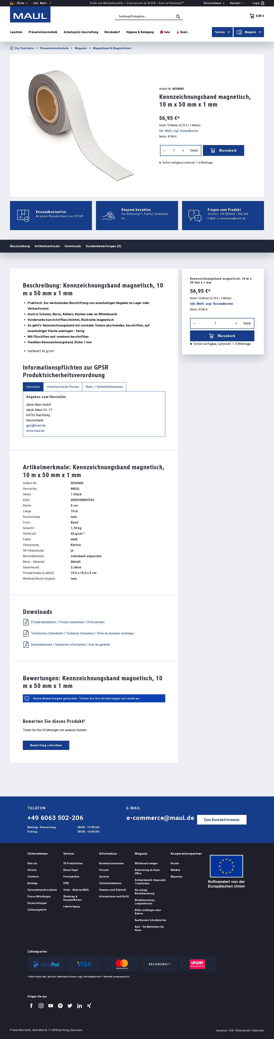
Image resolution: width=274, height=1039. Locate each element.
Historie (31, 869)
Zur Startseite (22, 48)
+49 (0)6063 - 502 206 (234, 213)
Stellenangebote (36, 909)
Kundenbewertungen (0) (103, 246)
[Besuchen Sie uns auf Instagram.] (41, 1006)
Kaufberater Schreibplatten (150, 920)
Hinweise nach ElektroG (112, 889)
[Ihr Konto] (258, 3)
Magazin (141, 853)
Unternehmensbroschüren (42, 889)
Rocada (175, 863)
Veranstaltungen (37, 903)
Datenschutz (258, 1030)
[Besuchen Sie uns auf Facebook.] (31, 1006)
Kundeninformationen (111, 863)
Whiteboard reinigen (146, 863)
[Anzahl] (173, 150)
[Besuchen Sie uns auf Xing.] (89, 1006)
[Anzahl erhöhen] (183, 150)
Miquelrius (176, 876)
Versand (104, 869)
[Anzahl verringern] (164, 150)
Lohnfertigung (71, 906)
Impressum (221, 1030)
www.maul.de (35, 431)
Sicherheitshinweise (110, 883)
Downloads (73, 246)
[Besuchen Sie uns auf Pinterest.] (60, 1006)
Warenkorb (223, 150)
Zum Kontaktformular (222, 820)
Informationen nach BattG (114, 896)
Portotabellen (71, 876)
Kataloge (32, 883)
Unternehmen (37, 853)
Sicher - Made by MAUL (76, 889)
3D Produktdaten (73, 863)
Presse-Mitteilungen (39, 896)
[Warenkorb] (255, 15)
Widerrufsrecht (243, 1030)
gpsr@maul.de (35, 425)
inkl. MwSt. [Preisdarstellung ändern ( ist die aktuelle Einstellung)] (42, 3)
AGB (231, 1030)
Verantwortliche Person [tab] (63, 387)
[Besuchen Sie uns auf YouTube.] (51, 1006)
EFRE (66, 883)
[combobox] (149, 16)
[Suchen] (178, 16)
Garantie (104, 876)
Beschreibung (20, 246)
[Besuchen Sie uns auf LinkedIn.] (80, 1006)
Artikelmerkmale (47, 246)
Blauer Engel (70, 869)
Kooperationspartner (186, 853)
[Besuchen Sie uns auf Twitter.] (70, 1006)
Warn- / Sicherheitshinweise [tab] (104, 387)
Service (68, 853)
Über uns (32, 863)
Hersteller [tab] (33, 387)
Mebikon (175, 869)
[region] (80, 124)
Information (108, 853)
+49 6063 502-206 (55, 818)
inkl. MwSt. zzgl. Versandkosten (178, 131)
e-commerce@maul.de (231, 218)
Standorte (33, 876)
